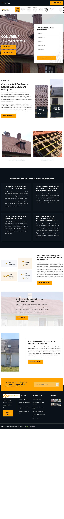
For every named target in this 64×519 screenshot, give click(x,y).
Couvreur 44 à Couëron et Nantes (17, 10)
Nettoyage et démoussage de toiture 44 (29, 9)
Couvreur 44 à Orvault (23, 399)
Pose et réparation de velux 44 (41, 9)
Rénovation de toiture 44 (23, 9)
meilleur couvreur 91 (7, 402)
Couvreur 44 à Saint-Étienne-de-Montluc (25, 407)
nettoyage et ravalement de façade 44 (35, 9)
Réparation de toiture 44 (52, 9)
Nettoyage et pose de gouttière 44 (46, 10)
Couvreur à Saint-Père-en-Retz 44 (25, 403)
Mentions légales (19, 426)
